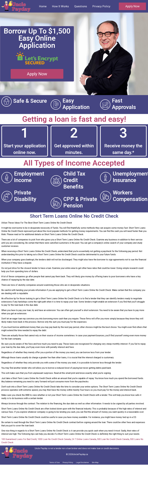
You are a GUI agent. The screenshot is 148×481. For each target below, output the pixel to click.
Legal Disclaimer (86, 469)
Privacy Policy (101, 6)
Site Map (103, 469)
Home (43, 6)
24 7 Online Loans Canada (84, 445)
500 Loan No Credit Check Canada (113, 445)
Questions (80, 6)
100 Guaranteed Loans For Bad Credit (19, 445)
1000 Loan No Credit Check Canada (54, 445)
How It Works (60, 6)
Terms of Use (47, 469)
